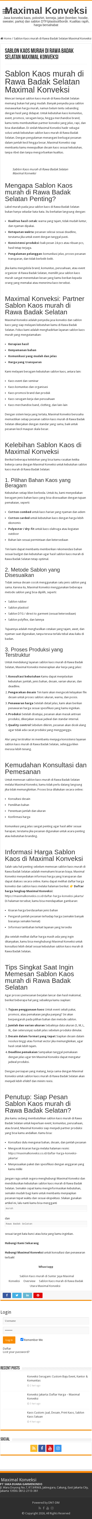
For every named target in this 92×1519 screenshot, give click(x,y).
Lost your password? (16, 1352)
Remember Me (31, 1340)
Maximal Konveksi (46, 10)
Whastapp (46, 1266)
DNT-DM (53, 1502)
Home (5, 38)
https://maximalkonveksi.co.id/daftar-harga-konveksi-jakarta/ (44, 896)
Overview (29, 1281)
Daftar (7, 1348)
